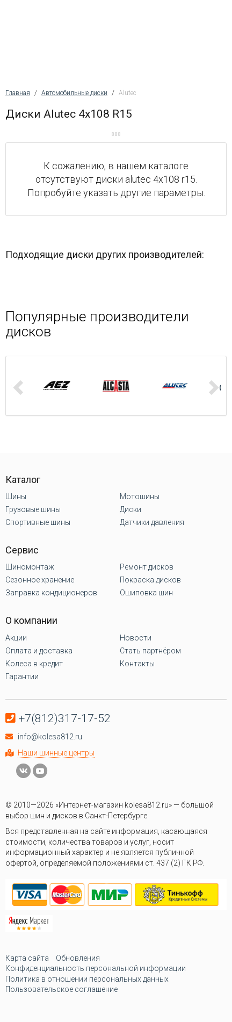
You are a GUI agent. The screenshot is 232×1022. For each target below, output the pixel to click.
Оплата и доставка (39, 650)
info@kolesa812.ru (50, 736)
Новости (135, 638)
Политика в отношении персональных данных (87, 979)
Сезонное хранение (39, 579)
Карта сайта (27, 958)
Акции (16, 638)
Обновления (78, 958)
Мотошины (140, 496)
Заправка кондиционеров (51, 592)
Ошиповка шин (146, 592)
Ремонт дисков (146, 567)
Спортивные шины (37, 522)
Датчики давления (152, 522)
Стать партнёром (150, 650)
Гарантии (22, 676)
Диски (130, 509)
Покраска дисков (150, 579)
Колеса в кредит (34, 663)
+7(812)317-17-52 (65, 718)
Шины (15, 496)
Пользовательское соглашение (61, 989)
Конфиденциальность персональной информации (95, 968)
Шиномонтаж (29, 567)
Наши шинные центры (56, 752)
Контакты (137, 663)
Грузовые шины (33, 509)
